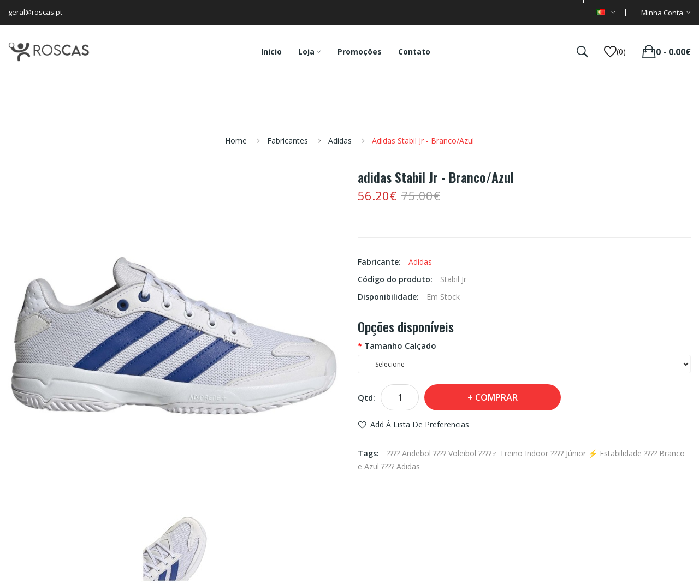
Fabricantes (287, 140)
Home (236, 140)
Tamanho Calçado (400, 345)
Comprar (496, 397)
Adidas (340, 140)
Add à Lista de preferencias (419, 424)
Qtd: (366, 397)
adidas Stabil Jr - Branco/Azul (423, 140)
